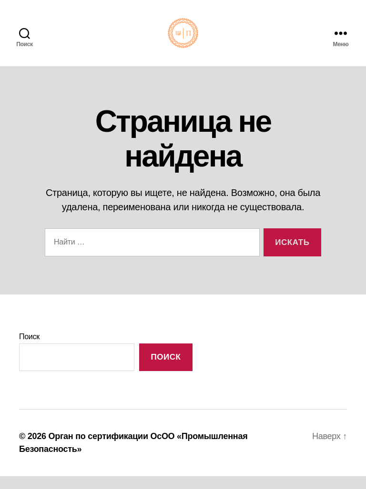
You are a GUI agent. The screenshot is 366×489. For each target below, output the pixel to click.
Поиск (29, 349)
